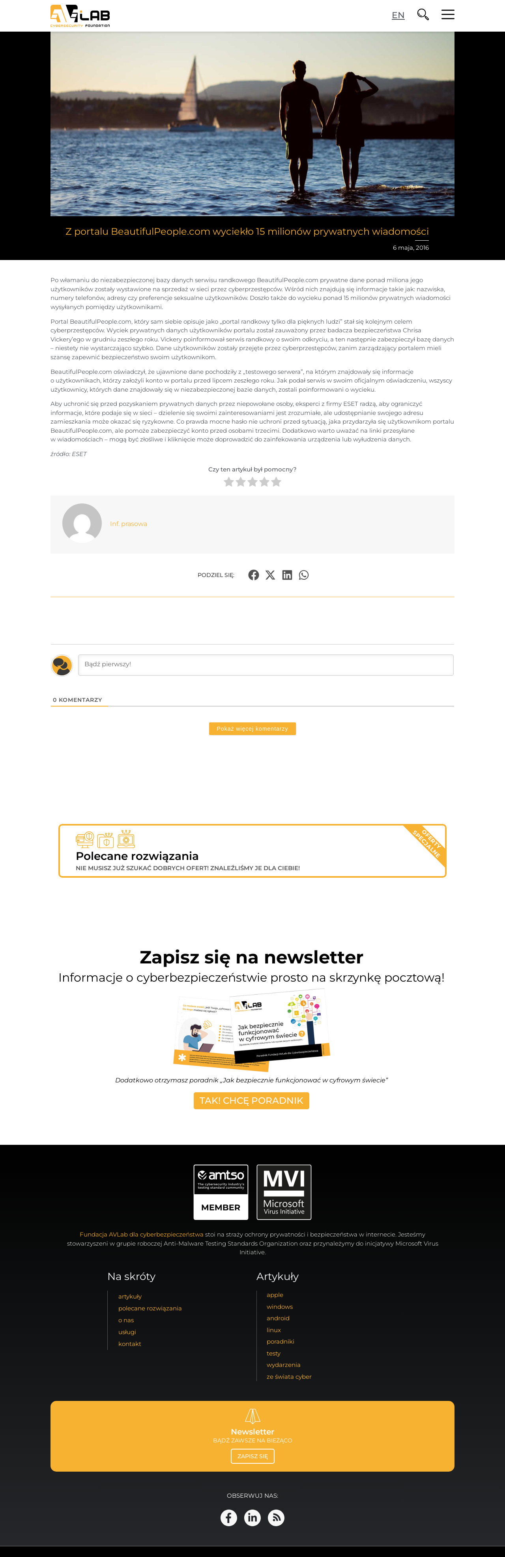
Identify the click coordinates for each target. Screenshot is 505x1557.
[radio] (229, 483)
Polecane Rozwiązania (150, 1308)
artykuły (130, 1296)
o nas (126, 1320)
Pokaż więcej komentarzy (252, 729)
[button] (253, 575)
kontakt (129, 1344)
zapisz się (253, 1456)
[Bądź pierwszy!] (266, 665)
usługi (127, 1332)
